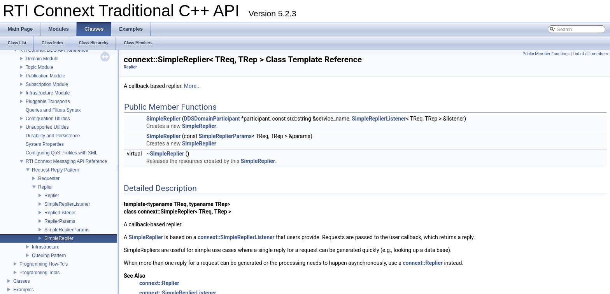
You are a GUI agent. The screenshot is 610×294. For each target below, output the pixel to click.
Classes (21, 281)
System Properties (45, 144)
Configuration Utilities (48, 118)
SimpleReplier (59, 238)
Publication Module (45, 76)
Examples (23, 289)
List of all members (590, 53)
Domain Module (42, 58)
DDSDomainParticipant (212, 119)
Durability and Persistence (53, 135)
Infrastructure (46, 247)
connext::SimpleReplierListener (236, 237)
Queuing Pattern (49, 255)
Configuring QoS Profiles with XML (62, 153)
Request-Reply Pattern (55, 170)
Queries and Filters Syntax (53, 110)
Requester (49, 178)
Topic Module (39, 67)
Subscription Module (47, 84)
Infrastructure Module (48, 93)
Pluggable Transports (48, 101)
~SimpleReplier (165, 153)
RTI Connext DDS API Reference (53, 50)
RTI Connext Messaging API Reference (66, 161)
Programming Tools (39, 272)
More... (192, 86)
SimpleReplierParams (66, 230)
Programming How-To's (43, 264)
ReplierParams (59, 221)
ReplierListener (60, 212)
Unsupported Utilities (47, 127)
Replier (45, 187)
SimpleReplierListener (67, 204)
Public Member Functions (546, 53)
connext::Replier (423, 263)
